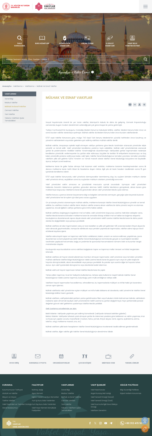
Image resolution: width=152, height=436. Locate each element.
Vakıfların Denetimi (98, 410)
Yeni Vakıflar (10, 114)
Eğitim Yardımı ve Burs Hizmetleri (45, 397)
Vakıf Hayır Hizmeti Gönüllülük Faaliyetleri (44, 409)
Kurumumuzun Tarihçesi (12, 390)
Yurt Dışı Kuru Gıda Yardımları (44, 404)
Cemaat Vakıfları (12, 110)
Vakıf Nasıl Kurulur (98, 390)
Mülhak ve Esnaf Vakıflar (71, 397)
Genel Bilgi (9, 99)
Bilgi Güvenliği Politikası (129, 390)
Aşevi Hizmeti (37, 393)
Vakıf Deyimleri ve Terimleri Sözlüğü (17, 404)
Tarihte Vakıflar (8, 400)
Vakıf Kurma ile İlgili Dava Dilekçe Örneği (104, 405)
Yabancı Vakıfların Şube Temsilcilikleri (14, 119)
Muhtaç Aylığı (37, 390)
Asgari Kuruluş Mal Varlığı (101, 393)
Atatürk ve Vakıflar (9, 393)
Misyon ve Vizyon (9, 397)
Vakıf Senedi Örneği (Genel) (102, 397)
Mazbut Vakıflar (11, 102)
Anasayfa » (7, 86)
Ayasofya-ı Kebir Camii (76, 72)
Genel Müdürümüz (10, 408)
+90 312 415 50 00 (133, 423)
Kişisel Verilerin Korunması (130, 393)
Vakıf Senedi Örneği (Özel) (102, 400)
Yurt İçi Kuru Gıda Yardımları (43, 400)
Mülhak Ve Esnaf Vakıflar (15, 106)
